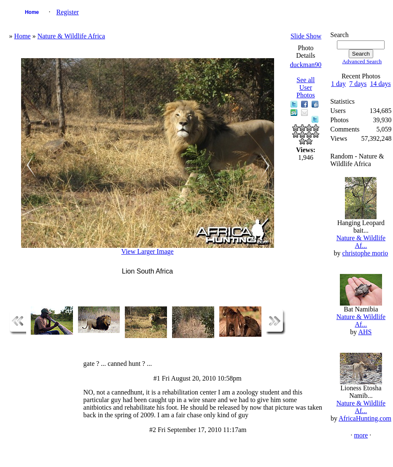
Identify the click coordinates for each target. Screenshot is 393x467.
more (361, 435)
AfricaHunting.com (365, 418)
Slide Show (306, 36)
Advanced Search (362, 61)
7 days (357, 83)
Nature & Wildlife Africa (71, 36)
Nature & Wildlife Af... (360, 241)
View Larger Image (147, 251)
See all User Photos (305, 87)
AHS (364, 331)
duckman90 (306, 64)
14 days (380, 83)
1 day (338, 83)
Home (32, 12)
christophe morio (365, 253)
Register (68, 12)
